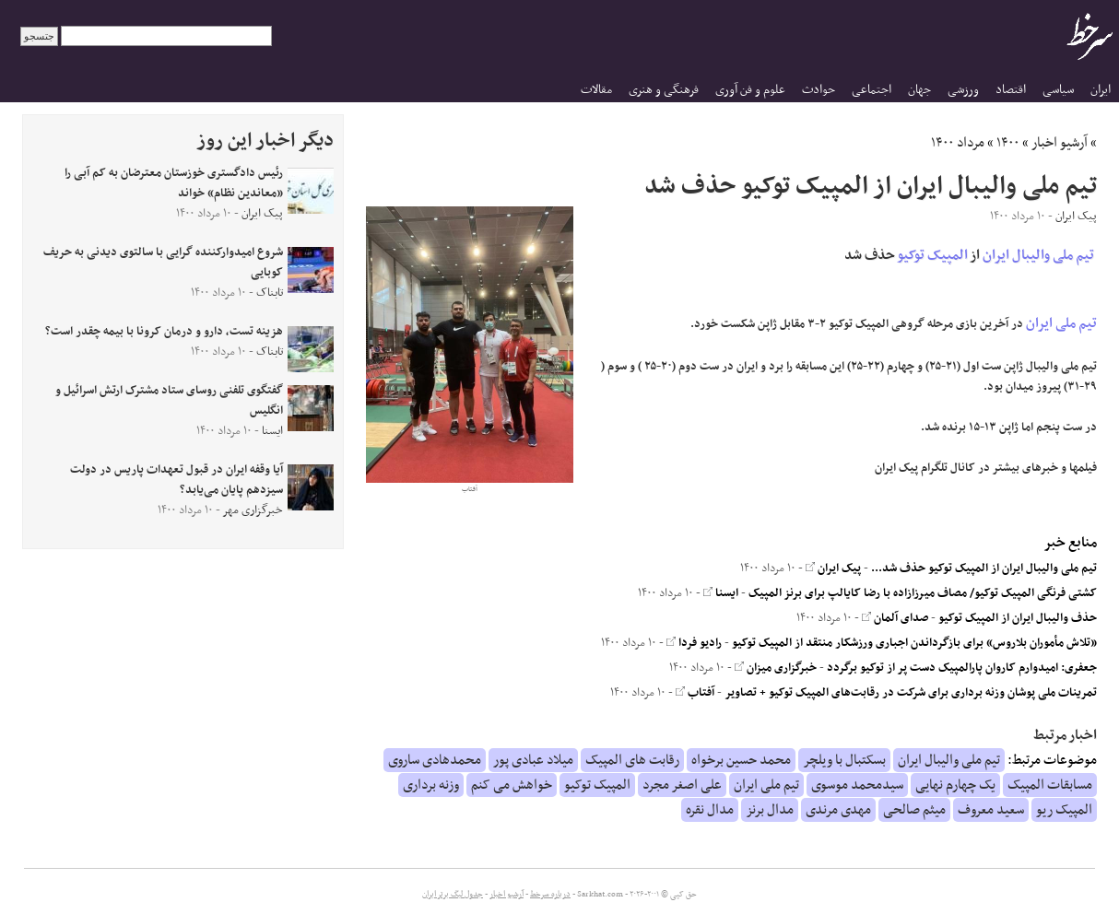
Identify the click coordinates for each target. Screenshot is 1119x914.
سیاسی (1058, 89)
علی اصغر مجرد (682, 785)
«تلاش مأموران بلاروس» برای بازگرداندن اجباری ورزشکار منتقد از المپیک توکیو (914, 643)
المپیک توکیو (933, 255)
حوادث (818, 89)
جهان (919, 89)
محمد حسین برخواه (741, 760)
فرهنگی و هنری (664, 89)
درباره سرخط (550, 894)
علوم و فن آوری (750, 89)
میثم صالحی (914, 810)
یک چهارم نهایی (955, 785)
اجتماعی (871, 89)
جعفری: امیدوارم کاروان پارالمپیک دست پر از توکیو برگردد (962, 668)
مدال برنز (770, 810)
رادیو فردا (694, 643)
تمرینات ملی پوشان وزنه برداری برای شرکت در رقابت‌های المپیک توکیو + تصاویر (910, 693)
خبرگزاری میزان (776, 668)
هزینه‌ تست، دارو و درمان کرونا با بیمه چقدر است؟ (164, 332)
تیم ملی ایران (1061, 323)
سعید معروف (991, 810)
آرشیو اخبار (1059, 143)
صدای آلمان (895, 618)
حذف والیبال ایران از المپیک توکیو (1017, 618)
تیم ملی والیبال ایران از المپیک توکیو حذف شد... (984, 568)
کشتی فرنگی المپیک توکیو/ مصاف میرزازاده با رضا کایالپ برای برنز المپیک (922, 593)
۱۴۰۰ (1007, 143)
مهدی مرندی (838, 810)
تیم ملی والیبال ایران (1038, 255)
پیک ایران (833, 568)
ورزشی (963, 89)
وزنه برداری (431, 785)
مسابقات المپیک (1049, 785)
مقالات (596, 89)
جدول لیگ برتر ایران (452, 894)
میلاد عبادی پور (533, 760)
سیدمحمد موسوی (857, 785)
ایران (1100, 89)
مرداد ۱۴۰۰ (957, 143)
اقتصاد (1010, 89)
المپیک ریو (1064, 810)
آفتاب (695, 693)
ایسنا (720, 593)
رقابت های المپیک (632, 760)
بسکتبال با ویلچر (844, 760)
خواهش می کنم (511, 785)
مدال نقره (710, 810)
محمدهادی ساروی (434, 760)
